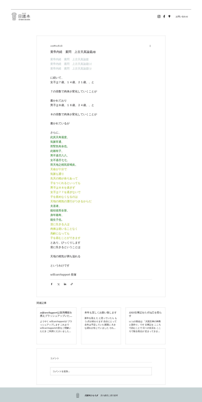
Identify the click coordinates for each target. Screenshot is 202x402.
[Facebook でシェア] (51, 284)
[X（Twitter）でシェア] (58, 284)
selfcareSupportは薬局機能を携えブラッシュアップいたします (56, 314)
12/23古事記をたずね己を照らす (145, 314)
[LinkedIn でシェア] (65, 284)
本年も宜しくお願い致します (101, 312)
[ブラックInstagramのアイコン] (159, 16)
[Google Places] (169, 16)
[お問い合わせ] (182, 16)
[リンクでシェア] (71, 284)
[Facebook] (164, 16)
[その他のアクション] (150, 45)
